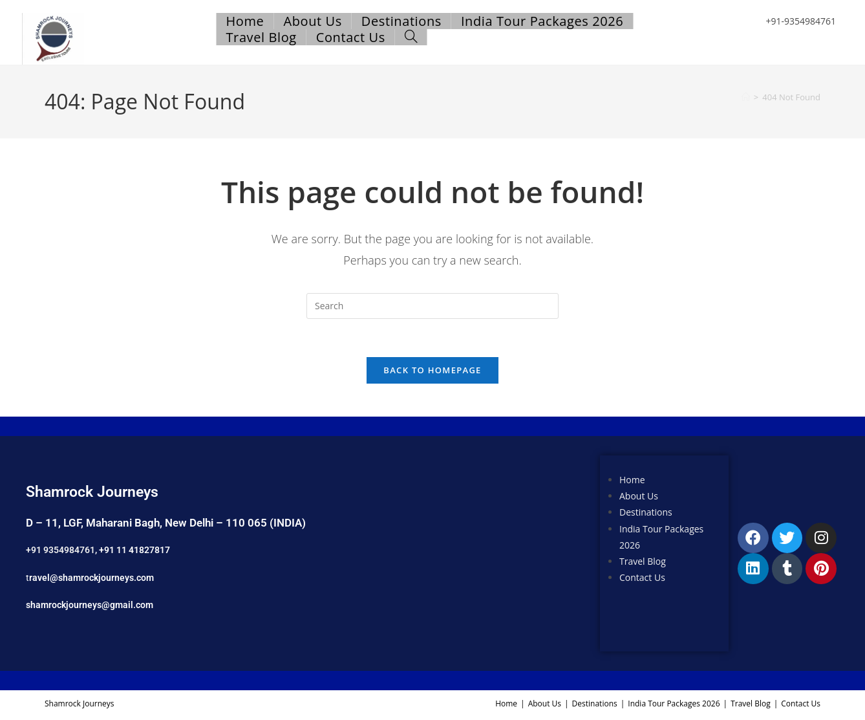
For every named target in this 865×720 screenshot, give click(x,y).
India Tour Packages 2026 (674, 704)
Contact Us (642, 579)
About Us (638, 497)
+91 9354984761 (60, 551)
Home (632, 481)
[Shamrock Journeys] (459, 552)
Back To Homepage (432, 371)
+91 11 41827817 (134, 551)
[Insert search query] (432, 306)
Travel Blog (642, 562)
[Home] (746, 97)
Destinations (645, 513)
